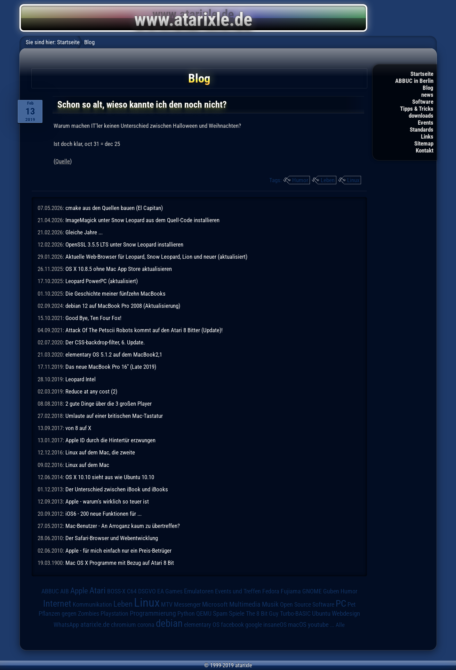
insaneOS (275, 624)
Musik (270, 604)
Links (427, 136)
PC (341, 603)
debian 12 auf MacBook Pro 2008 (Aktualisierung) (122, 305)
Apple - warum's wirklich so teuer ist (107, 501)
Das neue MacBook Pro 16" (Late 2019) (110, 366)
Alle (340, 624)
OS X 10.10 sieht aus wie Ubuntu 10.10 (109, 477)
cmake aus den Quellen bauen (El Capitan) (114, 207)
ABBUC (50, 591)
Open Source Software (307, 604)
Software (422, 101)
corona (145, 624)
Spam (220, 613)
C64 (132, 591)
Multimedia (245, 604)
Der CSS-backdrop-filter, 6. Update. (105, 342)
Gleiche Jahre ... (84, 232)
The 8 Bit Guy (262, 613)
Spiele (237, 613)
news (427, 94)
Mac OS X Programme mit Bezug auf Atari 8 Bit (119, 562)
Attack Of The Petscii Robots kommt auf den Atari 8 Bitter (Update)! (144, 330)
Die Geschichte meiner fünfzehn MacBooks (115, 293)
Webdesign (346, 613)
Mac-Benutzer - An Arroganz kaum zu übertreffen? (122, 525)
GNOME (312, 591)
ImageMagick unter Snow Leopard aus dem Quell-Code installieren (142, 220)
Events (425, 122)
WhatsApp (66, 624)
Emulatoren (199, 591)
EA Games (170, 591)
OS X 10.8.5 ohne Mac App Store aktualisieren (118, 268)
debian (169, 623)
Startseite (421, 73)
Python (186, 613)
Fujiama (291, 591)
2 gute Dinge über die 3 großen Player (108, 403)
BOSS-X (116, 591)
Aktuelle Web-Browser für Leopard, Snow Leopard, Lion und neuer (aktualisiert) (156, 256)
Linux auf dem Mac (87, 464)
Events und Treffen (238, 591)
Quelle (62, 161)
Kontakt (424, 150)
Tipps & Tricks (416, 108)
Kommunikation (92, 604)
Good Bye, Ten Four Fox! (93, 317)
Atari (97, 590)
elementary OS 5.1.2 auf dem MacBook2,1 (113, 354)
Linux (353, 180)
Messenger (187, 604)
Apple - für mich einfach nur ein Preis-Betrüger (118, 550)
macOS (297, 625)
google (253, 624)
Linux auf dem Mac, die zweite (100, 452)
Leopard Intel (80, 379)
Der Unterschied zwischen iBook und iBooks (116, 489)
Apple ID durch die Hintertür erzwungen (110, 440)
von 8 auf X (78, 427)
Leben (328, 180)
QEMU (203, 613)
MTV (167, 604)
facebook (232, 624)
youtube (318, 625)
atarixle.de (95, 625)
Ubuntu (321, 613)
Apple (79, 590)
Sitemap (423, 143)
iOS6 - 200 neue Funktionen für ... (103, 513)
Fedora (270, 591)
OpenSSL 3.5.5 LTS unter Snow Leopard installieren (124, 244)
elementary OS (201, 624)
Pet (351, 604)
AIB (64, 591)
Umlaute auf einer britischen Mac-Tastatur (114, 415)
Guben (331, 591)
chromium (123, 624)
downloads (421, 115)
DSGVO (147, 591)
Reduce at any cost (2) (91, 391)
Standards (421, 129)
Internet (57, 603)
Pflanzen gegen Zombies (69, 613)
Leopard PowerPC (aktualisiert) (101, 281)
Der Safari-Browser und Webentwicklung (111, 538)
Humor (300, 180)
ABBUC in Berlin (414, 80)
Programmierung (153, 613)
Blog (428, 87)
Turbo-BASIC (295, 613)
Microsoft (215, 604)
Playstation (114, 613)
